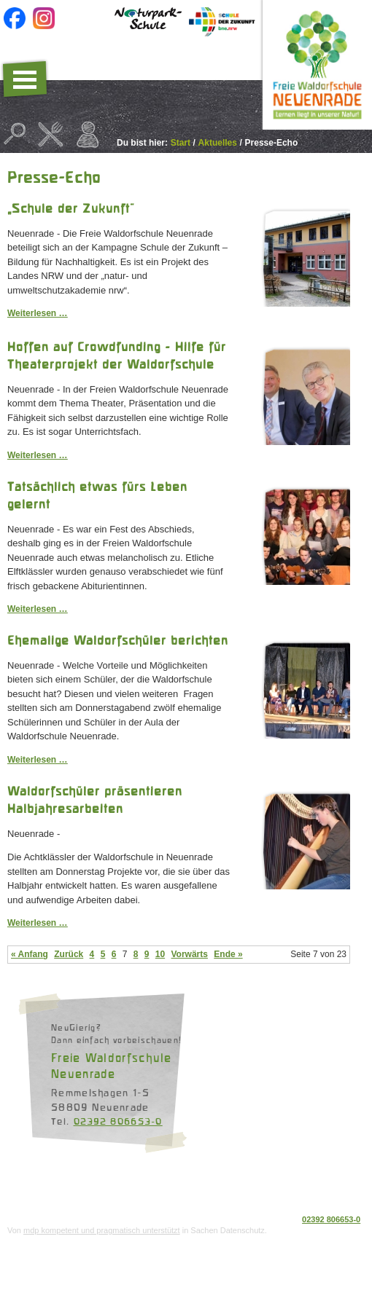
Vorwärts (189, 954)
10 (160, 954)
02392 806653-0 (118, 1121)
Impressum (83, 1192)
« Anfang (29, 954)
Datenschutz (31, 1192)
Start (180, 143)
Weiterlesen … (37, 313)
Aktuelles (217, 143)
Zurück (68, 954)
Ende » (228, 954)
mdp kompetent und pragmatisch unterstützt (101, 1230)
